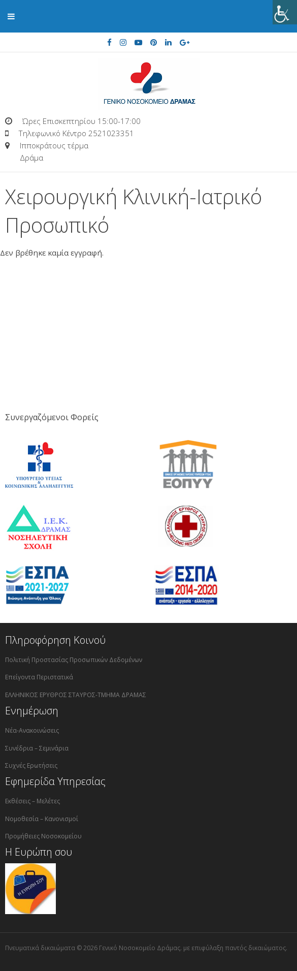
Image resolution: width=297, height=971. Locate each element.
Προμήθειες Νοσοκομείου (43, 836)
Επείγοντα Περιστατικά (39, 677)
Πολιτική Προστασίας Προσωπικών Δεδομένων (73, 659)
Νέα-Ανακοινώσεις (32, 730)
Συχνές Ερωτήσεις (31, 765)
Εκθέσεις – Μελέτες (32, 801)
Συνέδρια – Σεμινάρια (37, 748)
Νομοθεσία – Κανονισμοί (41, 819)
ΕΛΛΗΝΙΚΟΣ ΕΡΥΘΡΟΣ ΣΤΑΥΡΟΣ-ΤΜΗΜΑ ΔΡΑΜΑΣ (75, 695)
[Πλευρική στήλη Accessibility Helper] (285, 12)
